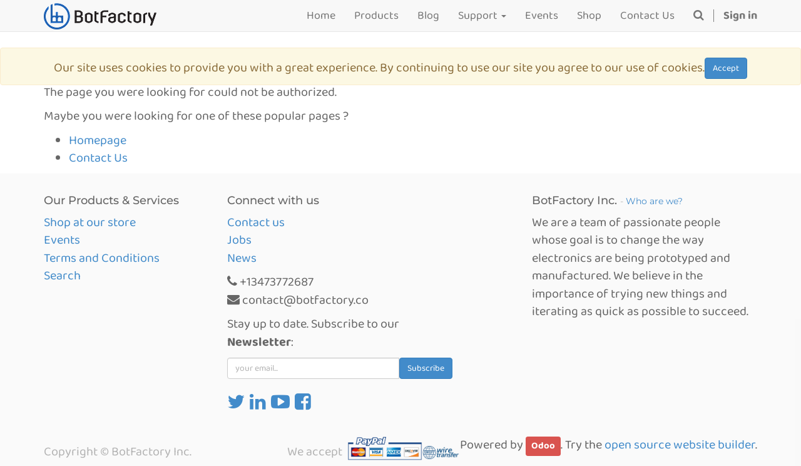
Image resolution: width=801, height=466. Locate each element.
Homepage (97, 140)
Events (62, 240)
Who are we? (654, 201)
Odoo (543, 445)
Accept (726, 68)
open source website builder (680, 445)
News (242, 258)
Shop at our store (90, 222)
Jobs (239, 240)
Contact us (256, 222)
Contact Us (98, 158)
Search (62, 276)
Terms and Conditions (102, 258)
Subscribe (425, 368)
